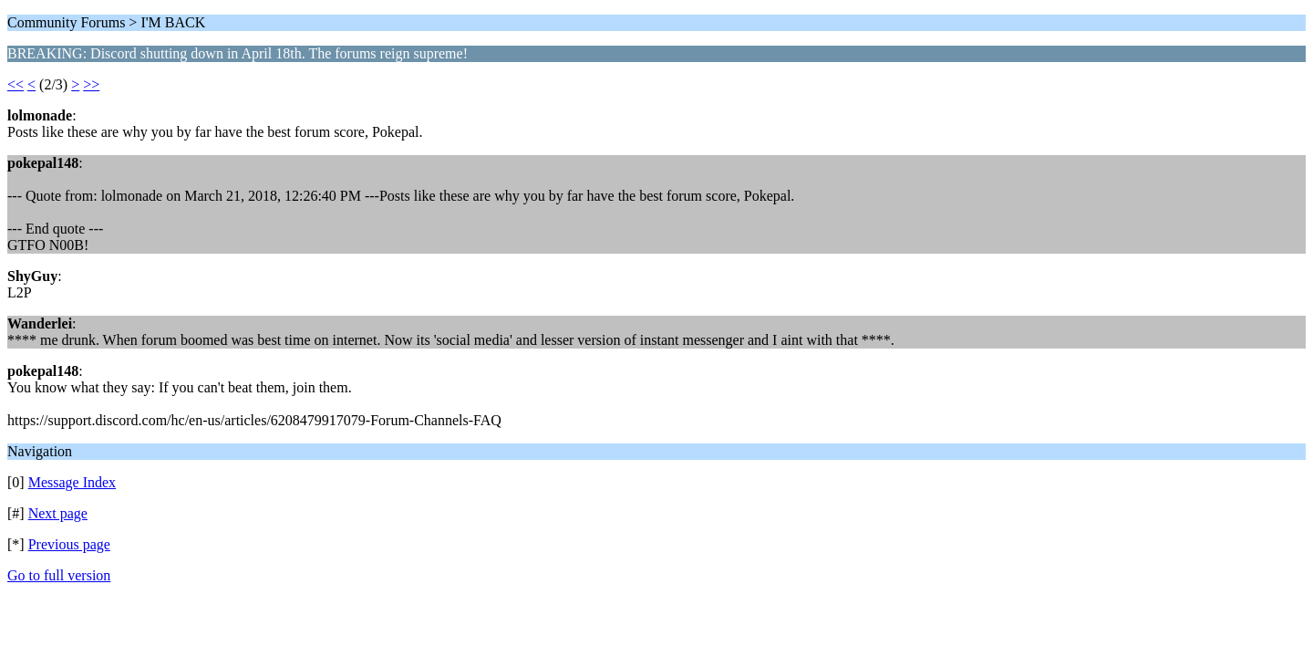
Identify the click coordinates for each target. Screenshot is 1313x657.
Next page (58, 513)
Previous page (69, 544)
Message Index (72, 482)
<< (15, 84)
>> (91, 84)
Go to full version (58, 575)
